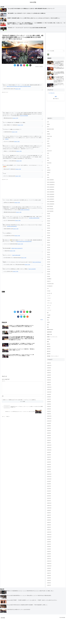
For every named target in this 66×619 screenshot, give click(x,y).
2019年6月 (49, 546)
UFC (48, 288)
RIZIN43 (48, 257)
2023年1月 (49, 442)
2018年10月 (49, 565)
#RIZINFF (21, 86)
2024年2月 (49, 411)
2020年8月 (49, 512)
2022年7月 (49, 457)
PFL (48, 165)
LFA (48, 155)
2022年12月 (49, 445)
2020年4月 (49, 522)
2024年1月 (49, 413)
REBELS (48, 172)
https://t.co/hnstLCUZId (20, 241)
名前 (2, 386)
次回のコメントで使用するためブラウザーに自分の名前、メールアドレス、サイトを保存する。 (19, 390)
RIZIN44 (48, 259)
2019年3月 (49, 553)
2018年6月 (49, 575)
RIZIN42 (48, 254)
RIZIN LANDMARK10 (51, 182)
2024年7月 (49, 399)
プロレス (48, 300)
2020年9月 (49, 510)
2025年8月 (49, 367)
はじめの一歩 (49, 293)
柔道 (48, 327)
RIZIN (3, 291)
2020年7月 (49, 515)
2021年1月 (49, 500)
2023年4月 (49, 435)
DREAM (48, 133)
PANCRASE (49, 162)
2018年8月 (49, 570)
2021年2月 (49, 498)
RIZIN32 (48, 228)
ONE (48, 160)
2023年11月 (49, 418)
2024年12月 (49, 387)
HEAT (48, 141)
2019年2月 (49, 556)
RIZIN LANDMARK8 (50, 201)
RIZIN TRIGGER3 (50, 211)
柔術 (48, 324)
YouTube (48, 290)
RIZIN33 (48, 230)
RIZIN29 (48, 220)
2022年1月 (49, 471)
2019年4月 (49, 551)
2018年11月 (49, 563)
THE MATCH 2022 (50, 283)
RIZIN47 (48, 266)
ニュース (48, 295)
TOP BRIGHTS (49, 286)
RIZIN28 (48, 218)
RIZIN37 (48, 240)
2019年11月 (49, 534)
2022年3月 (49, 466)
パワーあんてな (51, 92)
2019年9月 (49, 539)
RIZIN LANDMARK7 (50, 199)
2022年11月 (49, 447)
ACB (48, 121)
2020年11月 (49, 505)
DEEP (48, 131)
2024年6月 (49, 401)
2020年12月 (49, 503)
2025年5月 (49, 375)
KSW (48, 153)
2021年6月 (49, 488)
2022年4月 (49, 464)
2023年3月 (49, 437)
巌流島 (48, 317)
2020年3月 (49, 524)
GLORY (48, 138)
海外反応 (48, 339)
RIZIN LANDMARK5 (50, 194)
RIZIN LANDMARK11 (51, 184)
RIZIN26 (48, 213)
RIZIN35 (48, 235)
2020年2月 (49, 527)
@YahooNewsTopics (28, 241)
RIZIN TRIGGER (50, 206)
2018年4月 (49, 580)
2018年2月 (49, 582)
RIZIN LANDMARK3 (50, 189)
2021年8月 (49, 483)
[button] (63, 50)
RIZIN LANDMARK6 (50, 196)
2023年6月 (49, 430)
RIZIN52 (48, 276)
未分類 (48, 322)
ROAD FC (49, 281)
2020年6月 (49, 517)
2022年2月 (49, 469)
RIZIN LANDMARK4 (50, 191)
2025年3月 (49, 379)
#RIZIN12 (29, 86)
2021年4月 (49, 493)
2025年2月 (49, 382)
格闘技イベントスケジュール (52, 336)
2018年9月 (49, 568)
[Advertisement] (22, 75)
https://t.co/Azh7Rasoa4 (37, 262)
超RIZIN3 (48, 348)
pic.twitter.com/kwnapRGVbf (12, 226)
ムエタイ (48, 307)
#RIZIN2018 (25, 86)
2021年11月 (49, 476)
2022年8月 (49, 454)
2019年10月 (49, 536)
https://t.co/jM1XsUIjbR (16, 255)
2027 (56, 96)
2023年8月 (49, 425)
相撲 (48, 341)
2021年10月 (49, 478)
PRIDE (48, 167)
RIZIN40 (48, 249)
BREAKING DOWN (50, 129)
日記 (48, 319)
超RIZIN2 (48, 346)
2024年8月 (49, 396)
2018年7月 (49, 573)
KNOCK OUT (49, 150)
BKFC (48, 126)
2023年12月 (49, 416)
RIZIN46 (48, 264)
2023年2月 (49, 440)
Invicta (48, 143)
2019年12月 (49, 532)
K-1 (47, 148)
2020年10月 (49, 507)
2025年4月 (49, 377)
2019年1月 (49, 558)
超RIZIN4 (48, 353)
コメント (3, 371)
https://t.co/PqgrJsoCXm (11, 86)
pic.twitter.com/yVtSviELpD (24, 209)
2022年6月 (49, 459)
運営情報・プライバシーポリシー (53, 356)
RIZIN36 (48, 237)
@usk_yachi (17, 86)
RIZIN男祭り (49, 278)
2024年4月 (49, 406)
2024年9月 (49, 394)
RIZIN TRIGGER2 (50, 208)
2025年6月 (49, 372)
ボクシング (49, 305)
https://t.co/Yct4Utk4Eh (24, 115)
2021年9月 (49, 481)
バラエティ (49, 298)
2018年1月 (49, 585)
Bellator (48, 124)
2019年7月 (49, 544)
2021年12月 (49, 474)
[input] (56, 51)
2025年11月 (49, 365)
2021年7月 (49, 486)
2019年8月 (49, 541)
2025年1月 (49, 384)
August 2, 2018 (18, 88)
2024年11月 (49, 389)
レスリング (49, 310)
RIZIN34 (48, 232)
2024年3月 (49, 408)
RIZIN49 (48, 271)
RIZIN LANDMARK (50, 179)
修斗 (48, 312)
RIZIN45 (48, 261)
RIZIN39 (48, 247)
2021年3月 (49, 495)
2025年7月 (49, 370)
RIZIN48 (48, 269)
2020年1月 (49, 529)
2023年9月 (49, 423)
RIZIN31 (48, 225)
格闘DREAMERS (50, 329)
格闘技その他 (49, 334)
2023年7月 (49, 428)
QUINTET (49, 170)
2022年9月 (49, 452)
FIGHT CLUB (49, 136)
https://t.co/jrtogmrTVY (19, 248)
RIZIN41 (48, 252)
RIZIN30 (48, 223)
